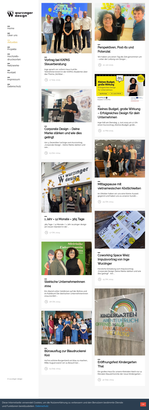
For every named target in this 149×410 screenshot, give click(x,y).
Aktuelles (12, 42)
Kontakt (11, 72)
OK (143, 404)
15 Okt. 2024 (108, 279)
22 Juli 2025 (108, 65)
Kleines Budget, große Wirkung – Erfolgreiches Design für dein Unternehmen (119, 113)
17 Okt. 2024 (54, 232)
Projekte (11, 49)
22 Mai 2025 (108, 131)
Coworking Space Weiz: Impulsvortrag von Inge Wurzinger (114, 259)
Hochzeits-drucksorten (14, 58)
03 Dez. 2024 (54, 153)
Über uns (12, 35)
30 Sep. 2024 (108, 380)
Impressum (13, 79)
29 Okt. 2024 (108, 202)
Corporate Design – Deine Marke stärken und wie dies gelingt (63, 133)
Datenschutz (41, 406)
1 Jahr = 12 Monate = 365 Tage (64, 219)
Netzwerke (13, 65)
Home (10, 28)
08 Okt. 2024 (54, 302)
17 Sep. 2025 (54, 80)
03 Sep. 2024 (54, 369)
